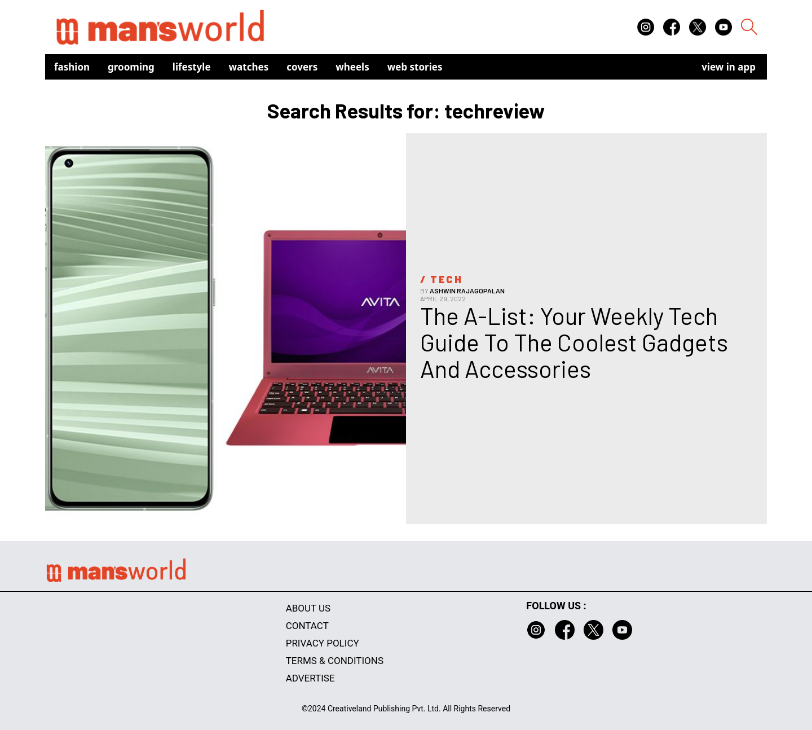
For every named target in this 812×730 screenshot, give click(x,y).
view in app (728, 66)
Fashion (72, 66)
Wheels (352, 66)
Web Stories (415, 66)
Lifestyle (192, 66)
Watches (249, 66)
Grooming (131, 66)
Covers (301, 66)
